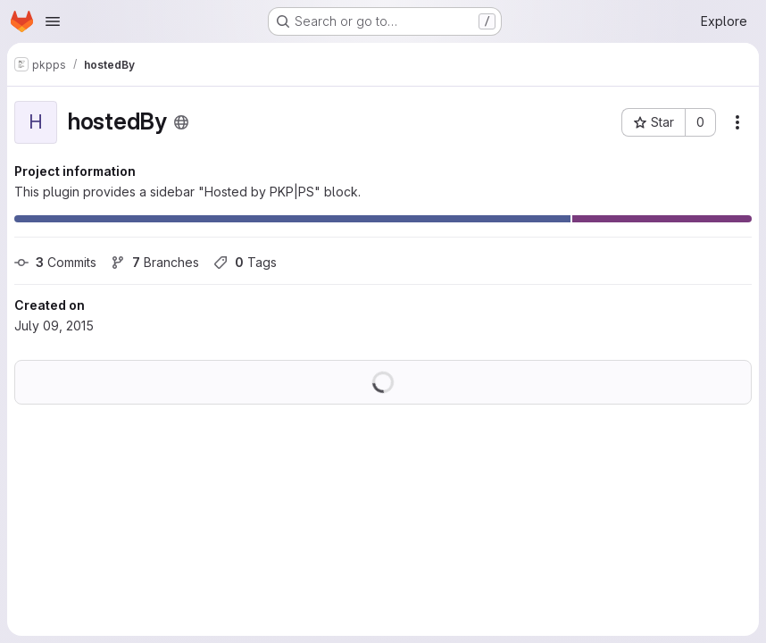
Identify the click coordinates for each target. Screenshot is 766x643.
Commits (55, 262)
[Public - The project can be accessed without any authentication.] (181, 122)
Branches (155, 262)
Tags (245, 262)
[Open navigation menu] (52, 21)
